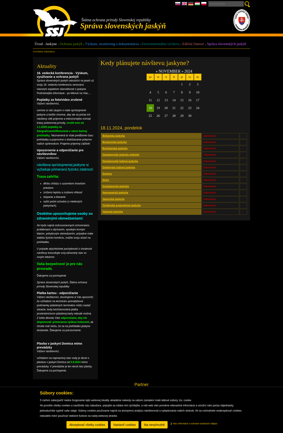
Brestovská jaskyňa (114, 142)
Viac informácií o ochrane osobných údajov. (194, 423)
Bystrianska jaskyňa (114, 148)
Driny (105, 180)
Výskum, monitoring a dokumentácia (112, 44)
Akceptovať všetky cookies (87, 424)
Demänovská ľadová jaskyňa (120, 161)
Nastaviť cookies (124, 424)
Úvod (39, 44)
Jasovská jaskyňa (113, 199)
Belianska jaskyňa (113, 135)
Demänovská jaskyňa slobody (120, 154)
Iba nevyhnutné (154, 424)
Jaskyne (51, 44)
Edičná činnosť (193, 44)
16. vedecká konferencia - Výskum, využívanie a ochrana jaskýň (62, 74)
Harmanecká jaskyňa (115, 192)
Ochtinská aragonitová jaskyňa (121, 205)
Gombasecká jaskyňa (115, 186)
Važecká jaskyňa (112, 211)
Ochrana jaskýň (71, 44)
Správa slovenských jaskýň (226, 44)
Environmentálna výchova (161, 44)
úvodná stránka (44, 51)
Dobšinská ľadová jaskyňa (118, 167)
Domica (107, 173)
